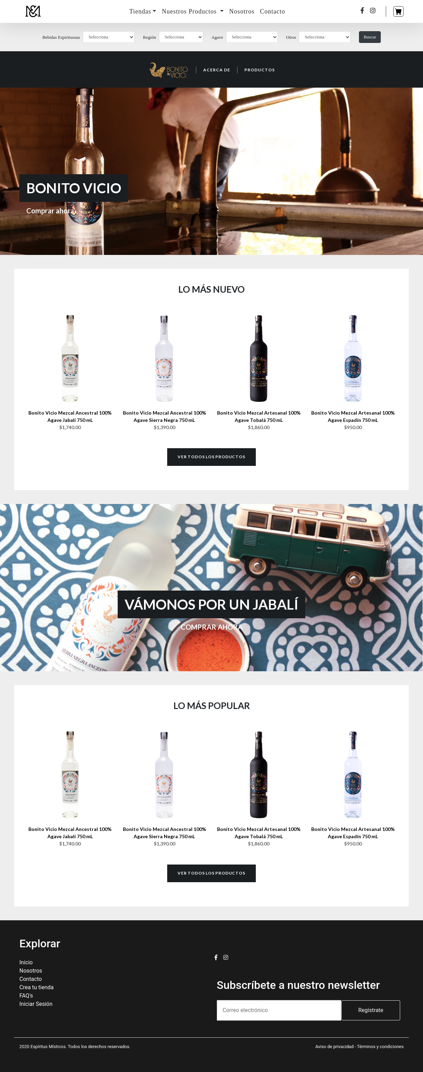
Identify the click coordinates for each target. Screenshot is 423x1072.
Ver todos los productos (211, 456)
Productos (259, 69)
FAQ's (26, 995)
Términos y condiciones (380, 1046)
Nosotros (241, 11)
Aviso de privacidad (335, 1046)
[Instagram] (373, 11)
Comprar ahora (50, 210)
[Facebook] (362, 11)
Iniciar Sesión (36, 1004)
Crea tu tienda (36, 987)
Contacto (272, 11)
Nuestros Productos (190, 11)
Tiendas (140, 11)
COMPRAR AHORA (212, 627)
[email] (279, 1010)
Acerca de (216, 69)
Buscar (369, 36)
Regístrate (370, 1010)
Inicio (26, 962)
